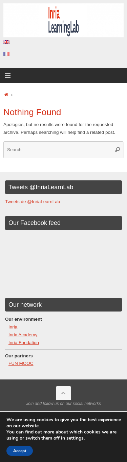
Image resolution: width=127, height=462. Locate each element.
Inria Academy (23, 334)
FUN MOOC (21, 363)
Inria (12, 327)
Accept (19, 451)
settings (75, 438)
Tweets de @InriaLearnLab (32, 201)
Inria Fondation (23, 342)
